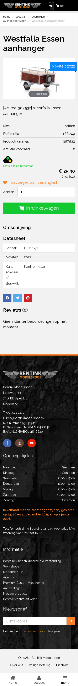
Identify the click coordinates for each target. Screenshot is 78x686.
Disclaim (62, 665)
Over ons (16, 665)
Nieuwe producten (16, 593)
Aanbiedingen (12, 588)
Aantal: (8, 192)
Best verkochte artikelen (20, 599)
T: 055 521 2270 (14, 412)
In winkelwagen (39, 208)
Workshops (11, 566)
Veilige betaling (40, 665)
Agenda (8, 577)
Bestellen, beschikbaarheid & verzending (32, 561)
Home (13, 679)
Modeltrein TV (13, 572)
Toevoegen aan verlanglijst (30, 182)
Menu (65, 679)
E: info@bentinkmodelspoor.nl (24, 418)
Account (39, 679)
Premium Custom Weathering (23, 582)
